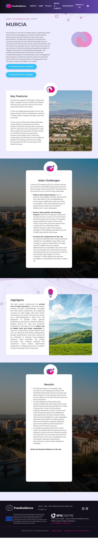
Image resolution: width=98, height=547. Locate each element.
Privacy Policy (57, 540)
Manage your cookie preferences (77, 540)
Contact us (79, 6)
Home (8, 19)
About (33, 6)
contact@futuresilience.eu (61, 532)
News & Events (57, 5)
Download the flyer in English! (21, 74)
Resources (68, 6)
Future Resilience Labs (20, 19)
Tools (48, 6)
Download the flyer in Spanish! (21, 66)
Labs (40, 6)
